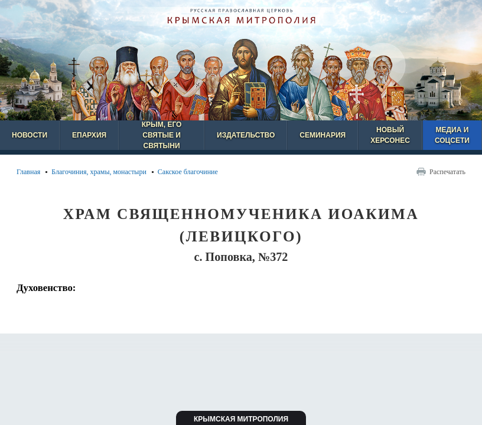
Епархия (89, 135)
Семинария (322, 135)
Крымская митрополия (241, 419)
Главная (28, 172)
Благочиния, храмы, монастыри (98, 172)
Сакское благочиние (188, 172)
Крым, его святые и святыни (162, 135)
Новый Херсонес (390, 135)
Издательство (246, 135)
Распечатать (447, 172)
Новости (29, 135)
